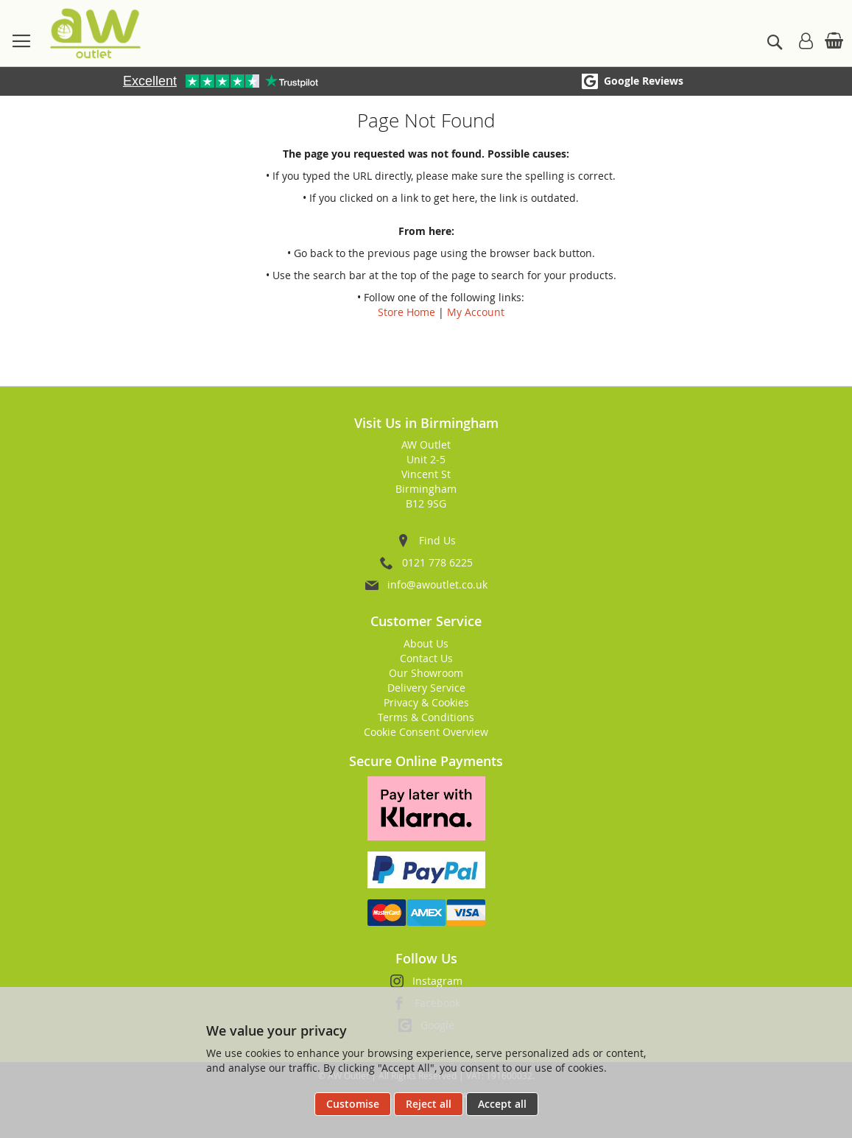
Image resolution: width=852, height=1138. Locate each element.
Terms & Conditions (426, 717)
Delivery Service (426, 688)
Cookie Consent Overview (426, 732)
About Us (426, 643)
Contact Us (426, 658)
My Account (475, 312)
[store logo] (95, 33)
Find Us (437, 540)
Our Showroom (426, 673)
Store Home (406, 312)
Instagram (437, 981)
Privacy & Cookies (426, 702)
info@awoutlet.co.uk (437, 584)
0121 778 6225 (437, 562)
